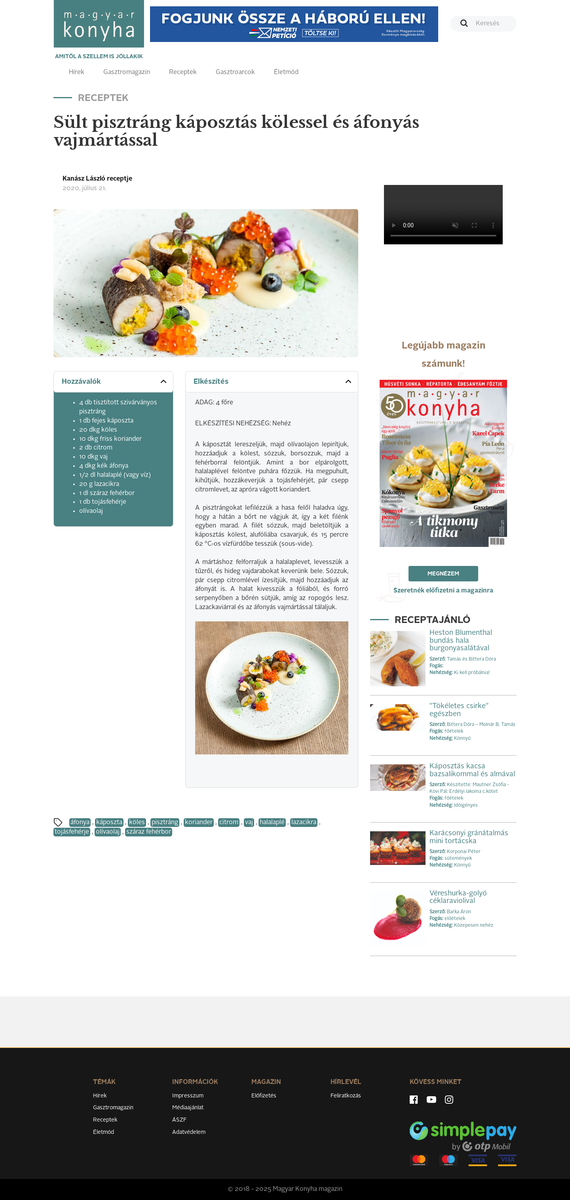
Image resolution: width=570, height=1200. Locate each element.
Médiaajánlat (187, 1107)
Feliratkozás (346, 1096)
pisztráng (165, 822)
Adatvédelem (188, 1132)
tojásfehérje (72, 832)
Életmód (286, 72)
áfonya (79, 822)
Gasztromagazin (126, 72)
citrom (228, 822)
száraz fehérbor (148, 832)
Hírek (76, 72)
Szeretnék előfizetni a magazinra (443, 591)
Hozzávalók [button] (115, 381)
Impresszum (187, 1096)
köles (137, 822)
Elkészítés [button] (273, 381)
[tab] (113, 381)
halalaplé (272, 822)
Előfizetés (263, 1096)
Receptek (183, 72)
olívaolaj (108, 832)
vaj (249, 822)
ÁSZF (179, 1120)
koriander (199, 822)
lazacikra (303, 822)
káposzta (109, 822)
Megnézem (443, 574)
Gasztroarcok (235, 72)
